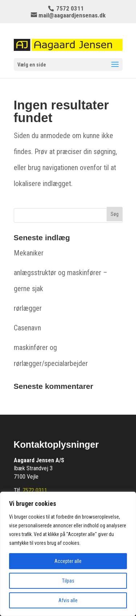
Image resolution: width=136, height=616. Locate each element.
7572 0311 (34, 490)
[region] (68, 554)
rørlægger (28, 308)
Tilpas (68, 581)
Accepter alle (68, 561)
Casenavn (27, 327)
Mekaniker (29, 253)
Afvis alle (68, 600)
